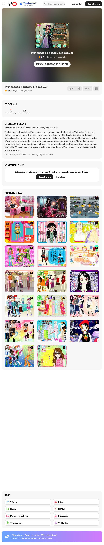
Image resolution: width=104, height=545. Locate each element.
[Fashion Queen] (52, 256)
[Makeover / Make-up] (28, 516)
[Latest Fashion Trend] (19, 356)
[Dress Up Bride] (84, 232)
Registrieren (94, 4)
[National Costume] (52, 306)
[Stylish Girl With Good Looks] (84, 331)
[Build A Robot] (84, 207)
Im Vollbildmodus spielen (52, 64)
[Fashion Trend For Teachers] (19, 281)
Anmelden (77, 4)
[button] (12, 150)
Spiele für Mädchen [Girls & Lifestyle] (22, 154)
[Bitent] (76, 502)
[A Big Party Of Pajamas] (52, 331)
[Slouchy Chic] (19, 331)
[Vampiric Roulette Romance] (52, 207)
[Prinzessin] (76, 516)
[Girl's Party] (84, 256)
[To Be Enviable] (52, 356)
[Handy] (28, 509)
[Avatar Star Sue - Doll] (19, 232)
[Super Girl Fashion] (52, 281)
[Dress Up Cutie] (52, 232)
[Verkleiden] (76, 523)
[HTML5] (76, 509)
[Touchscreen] (28, 523)
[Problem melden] (87, 88)
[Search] (45, 3)
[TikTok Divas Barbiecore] (19, 207)
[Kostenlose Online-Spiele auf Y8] (12, 4)
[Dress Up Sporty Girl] (84, 306)
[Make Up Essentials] (84, 281)
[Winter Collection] (19, 306)
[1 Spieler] (28, 502)
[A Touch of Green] (19, 256)
